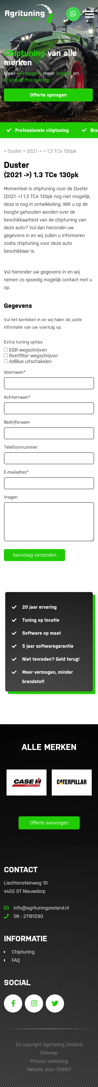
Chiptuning (23, 952)
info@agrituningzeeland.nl (36, 908)
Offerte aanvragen (49, 822)
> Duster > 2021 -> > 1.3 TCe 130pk (40, 151)
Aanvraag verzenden (34, 555)
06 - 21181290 (23, 916)
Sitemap (49, 1053)
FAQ (16, 960)
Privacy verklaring (49, 1061)
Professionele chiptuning (42, 130)
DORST (64, 1069)
